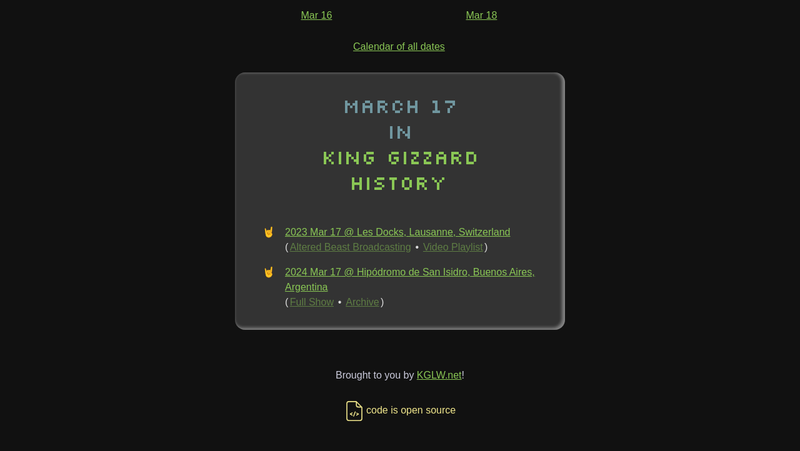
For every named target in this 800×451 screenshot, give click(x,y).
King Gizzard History (400, 169)
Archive (362, 302)
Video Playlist (453, 247)
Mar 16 (316, 15)
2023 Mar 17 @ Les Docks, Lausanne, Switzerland (397, 232)
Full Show (312, 302)
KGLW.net (439, 375)
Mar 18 (482, 15)
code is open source (400, 410)
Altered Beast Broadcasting (350, 247)
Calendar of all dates (399, 46)
